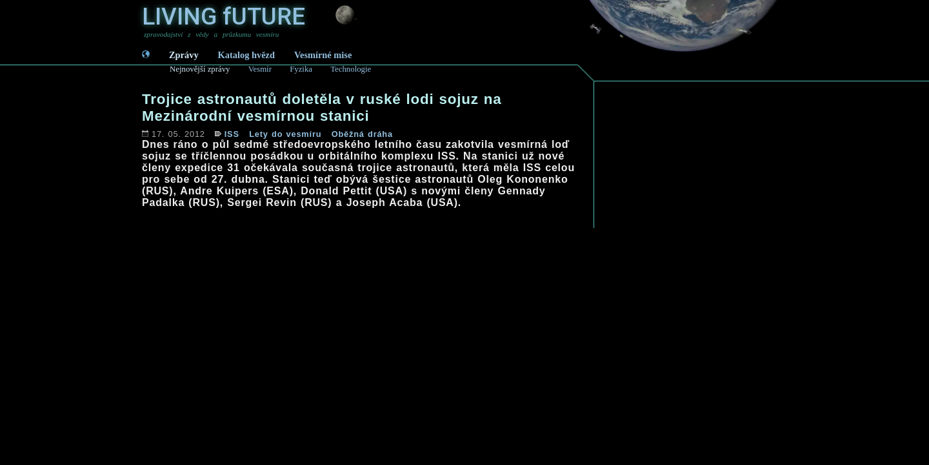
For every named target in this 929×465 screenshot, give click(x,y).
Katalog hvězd (246, 55)
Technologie (350, 69)
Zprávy (184, 55)
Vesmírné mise (323, 55)
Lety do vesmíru (285, 134)
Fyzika (301, 69)
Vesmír (260, 69)
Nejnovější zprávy (200, 69)
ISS (232, 134)
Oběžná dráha (362, 134)
